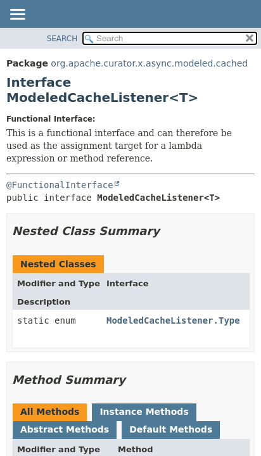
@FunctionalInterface (59, 185)
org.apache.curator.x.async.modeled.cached (149, 63)
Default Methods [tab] (170, 429)
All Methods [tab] (49, 412)
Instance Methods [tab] (143, 412)
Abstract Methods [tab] (64, 429)
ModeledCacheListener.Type (173, 320)
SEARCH (62, 38)
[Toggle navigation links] (17, 15)
